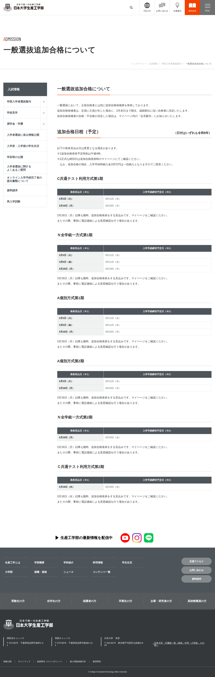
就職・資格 (40, 571)
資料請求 (12, 190)
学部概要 (39, 562)
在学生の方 (53, 601)
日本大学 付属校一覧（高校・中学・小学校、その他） (179, 644)
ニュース (68, 571)
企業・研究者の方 (161, 601)
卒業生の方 (125, 601)
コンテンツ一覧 (101, 571)
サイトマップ (24, 661)
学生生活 (127, 562)
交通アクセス (196, 561)
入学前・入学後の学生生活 (23, 146)
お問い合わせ (196, 570)
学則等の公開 (15, 157)
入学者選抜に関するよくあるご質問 (19, 168)
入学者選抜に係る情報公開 (23, 134)
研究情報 (98, 562)
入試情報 (153, 63)
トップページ (137, 63)
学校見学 (12, 112)
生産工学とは (12, 562)
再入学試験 (13, 201)
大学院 (9, 571)
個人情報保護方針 (78, 661)
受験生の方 (18, 601)
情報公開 (7, 661)
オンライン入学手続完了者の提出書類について (24, 179)
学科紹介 (68, 562)
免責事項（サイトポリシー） (50, 661)
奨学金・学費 (15, 123)
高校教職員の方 (197, 601)
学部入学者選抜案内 (171, 63)
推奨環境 (97, 661)
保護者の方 (89, 601)
